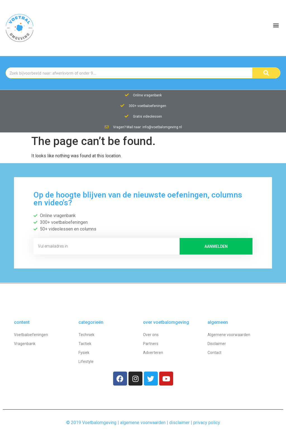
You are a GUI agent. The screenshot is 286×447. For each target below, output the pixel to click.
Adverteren (153, 352)
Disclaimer (217, 343)
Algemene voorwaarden (229, 334)
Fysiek (83, 352)
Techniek (86, 334)
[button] (275, 25)
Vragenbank (24, 343)
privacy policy (206, 422)
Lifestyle (86, 361)
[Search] (266, 73)
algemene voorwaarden (143, 422)
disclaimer (179, 422)
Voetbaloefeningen (31, 334)
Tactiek (84, 343)
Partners (150, 343)
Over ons (151, 334)
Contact (214, 352)
